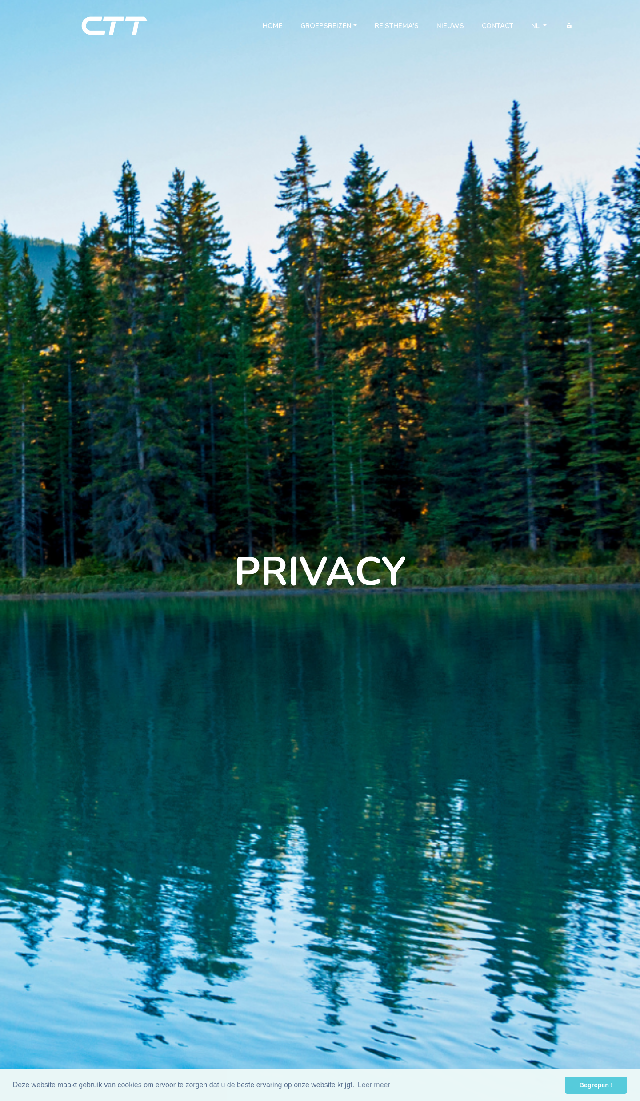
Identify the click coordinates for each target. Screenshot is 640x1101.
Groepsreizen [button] (326, 25)
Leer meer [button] (374, 1085)
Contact (497, 25)
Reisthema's (397, 25)
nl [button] (536, 25)
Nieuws (450, 25)
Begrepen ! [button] (596, 1085)
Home (277, 27)
